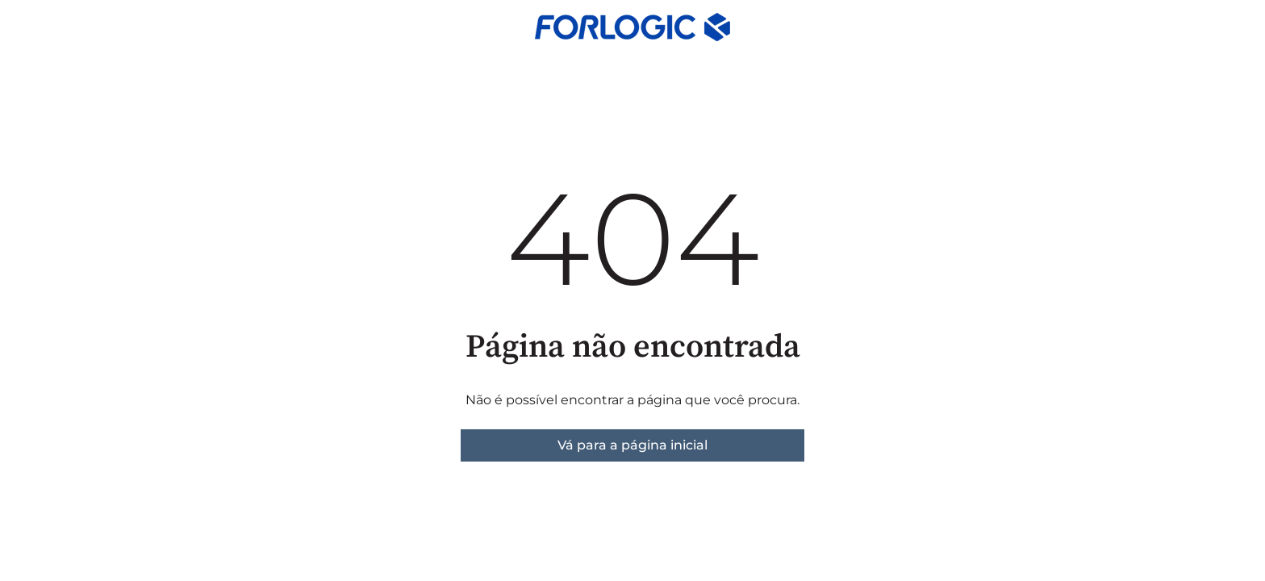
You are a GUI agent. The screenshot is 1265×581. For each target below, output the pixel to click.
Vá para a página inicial (632, 445)
